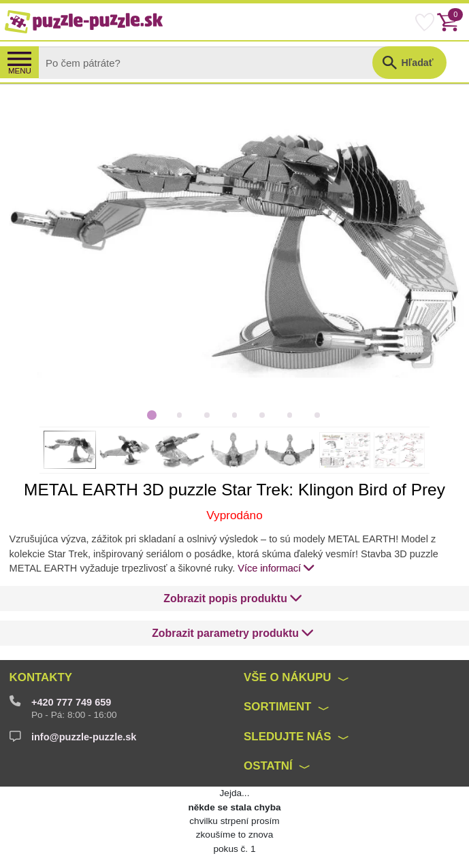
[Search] (216, 62)
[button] (232, 599)
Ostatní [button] (268, 765)
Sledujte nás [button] (287, 736)
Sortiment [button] (277, 706)
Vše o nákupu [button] (287, 677)
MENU (19, 71)
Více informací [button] (276, 567)
